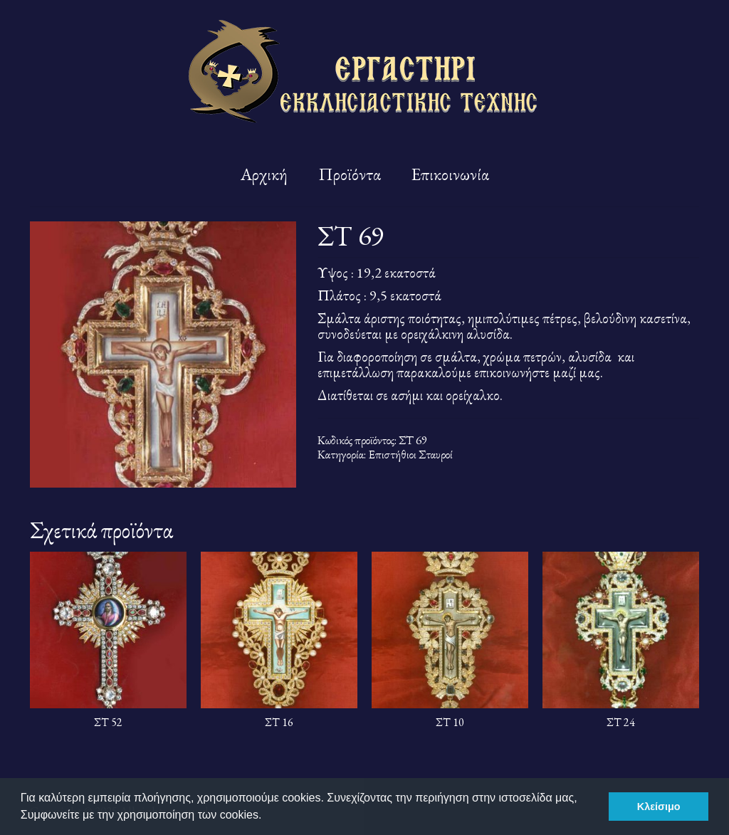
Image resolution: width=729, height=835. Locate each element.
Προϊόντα (349, 174)
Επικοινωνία (450, 174)
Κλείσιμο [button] (659, 806)
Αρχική (264, 174)
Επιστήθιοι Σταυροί (410, 454)
